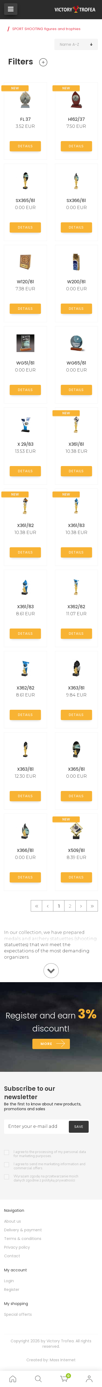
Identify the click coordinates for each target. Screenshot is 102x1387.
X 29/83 (25, 444)
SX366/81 (76, 200)
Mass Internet (63, 1360)
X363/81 (76, 688)
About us (12, 1221)
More (46, 1043)
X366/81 (25, 850)
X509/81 (76, 850)
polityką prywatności (58, 1180)
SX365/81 (25, 200)
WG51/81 (25, 363)
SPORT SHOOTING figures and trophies (46, 28)
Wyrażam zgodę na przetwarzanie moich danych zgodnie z (46, 1178)
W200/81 (76, 282)
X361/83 (76, 525)
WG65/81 (76, 363)
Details (25, 146)
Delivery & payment (23, 1230)
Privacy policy (17, 1247)
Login (9, 1281)
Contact (12, 1256)
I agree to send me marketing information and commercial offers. (49, 1166)
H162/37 (76, 119)
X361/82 (25, 525)
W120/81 (25, 282)
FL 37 (25, 119)
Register (11, 1289)
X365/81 (76, 769)
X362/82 (76, 607)
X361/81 (76, 444)
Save (78, 1126)
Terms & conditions (22, 1238)
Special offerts (18, 1314)
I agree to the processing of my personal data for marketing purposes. (50, 1154)
